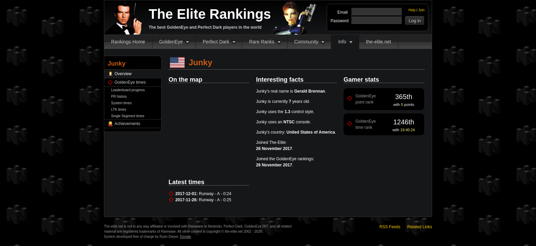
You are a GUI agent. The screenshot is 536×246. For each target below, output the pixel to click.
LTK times (118, 109)
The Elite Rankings (210, 14)
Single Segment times (127, 116)
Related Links (419, 226)
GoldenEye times (130, 82)
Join (421, 10)
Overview (123, 73)
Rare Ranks (261, 41)
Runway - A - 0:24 (215, 193)
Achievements (127, 123)
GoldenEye (171, 41)
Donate (185, 236)
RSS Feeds (389, 226)
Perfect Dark (216, 41)
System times (121, 103)
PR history (119, 96)
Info (342, 41)
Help (412, 10)
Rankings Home (128, 41)
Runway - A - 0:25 (215, 199)
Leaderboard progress (128, 90)
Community (306, 41)
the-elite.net (378, 41)
